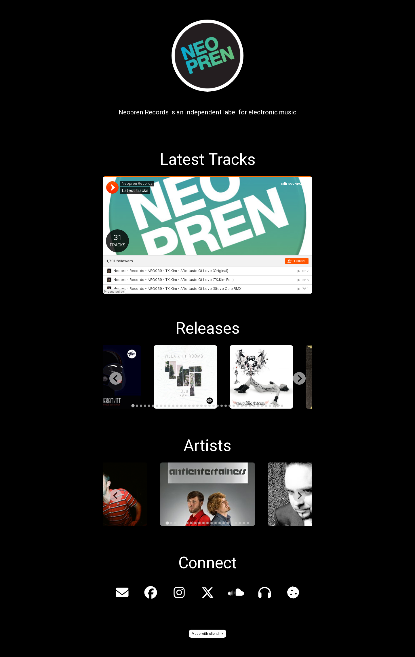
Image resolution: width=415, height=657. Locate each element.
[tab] (132, 405)
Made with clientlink (207, 634)
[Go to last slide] (115, 378)
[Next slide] (299, 378)
